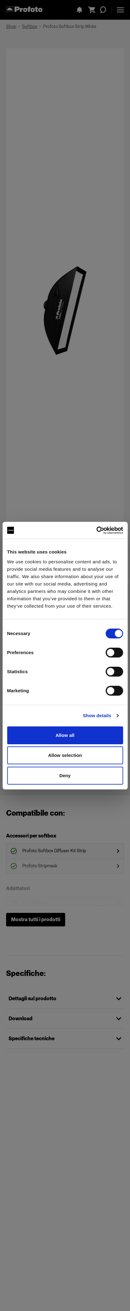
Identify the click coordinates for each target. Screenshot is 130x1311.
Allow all (65, 735)
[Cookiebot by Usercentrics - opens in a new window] (96, 530)
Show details (97, 715)
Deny (65, 775)
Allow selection (65, 755)
